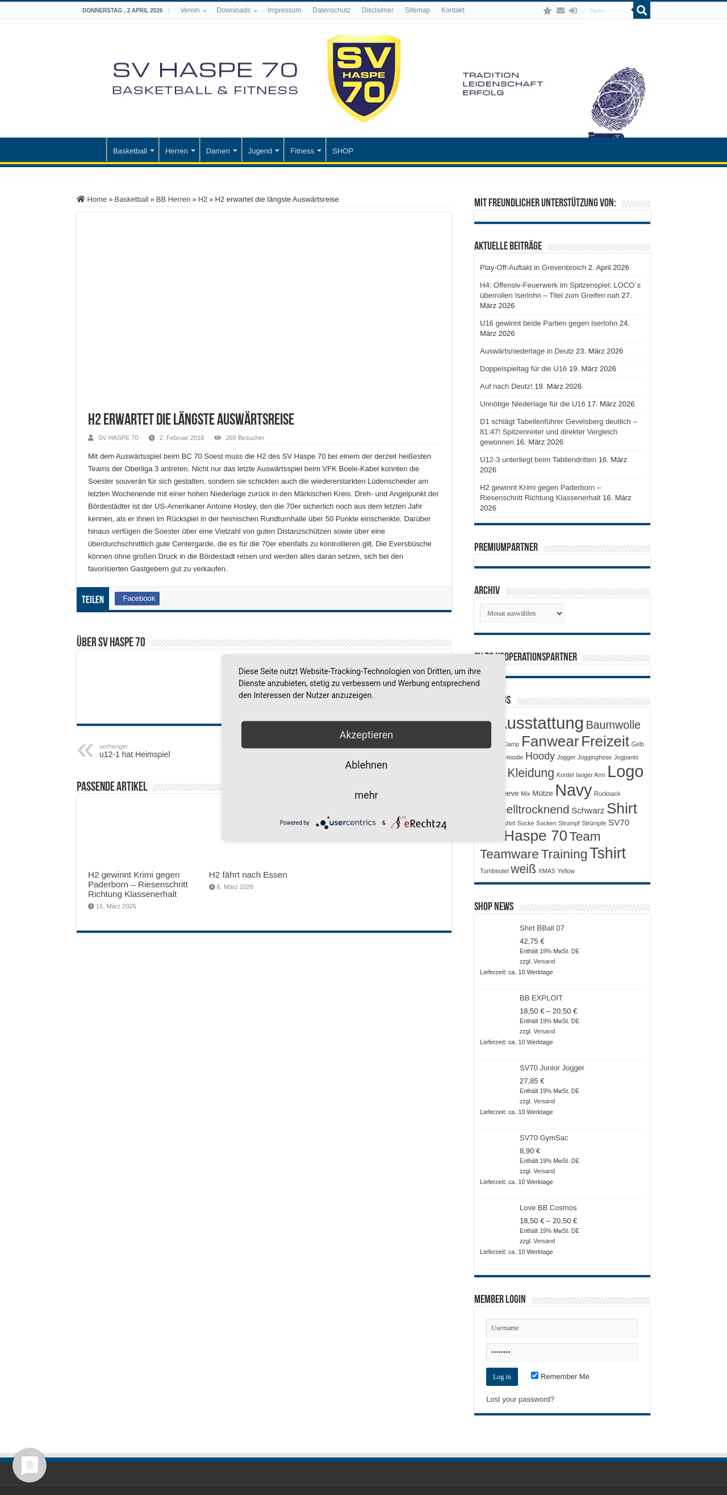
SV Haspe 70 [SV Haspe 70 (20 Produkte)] (523, 835)
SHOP (342, 151)
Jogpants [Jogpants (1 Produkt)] (626, 757)
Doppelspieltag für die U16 (523, 368)
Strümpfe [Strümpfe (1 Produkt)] (594, 823)
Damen (218, 151)
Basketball (130, 151)
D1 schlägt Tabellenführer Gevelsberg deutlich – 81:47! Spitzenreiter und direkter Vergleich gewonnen (558, 431)
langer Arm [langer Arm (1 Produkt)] (590, 774)
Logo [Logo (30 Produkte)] (625, 771)
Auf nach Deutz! (506, 386)
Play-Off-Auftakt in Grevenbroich (533, 267)
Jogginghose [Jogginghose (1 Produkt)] (595, 757)
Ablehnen (366, 765)
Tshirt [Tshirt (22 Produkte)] (608, 853)
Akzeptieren (367, 735)
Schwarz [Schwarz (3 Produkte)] (587, 810)
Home (92, 199)
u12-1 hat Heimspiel (157, 751)
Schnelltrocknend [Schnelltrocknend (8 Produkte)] (524, 809)
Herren (176, 151)
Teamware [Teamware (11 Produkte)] (509, 854)
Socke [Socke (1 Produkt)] (525, 823)
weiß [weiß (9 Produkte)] (523, 869)
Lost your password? (520, 1399)
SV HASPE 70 (118, 437)
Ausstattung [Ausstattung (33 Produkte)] (540, 722)
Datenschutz (331, 10)
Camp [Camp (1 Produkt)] (511, 744)
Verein (190, 10)
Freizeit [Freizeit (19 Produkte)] (605, 741)
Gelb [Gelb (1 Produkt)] (637, 744)
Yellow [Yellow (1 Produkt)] (566, 870)
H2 (203, 199)
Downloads (233, 10)
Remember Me (560, 1376)
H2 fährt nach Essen (248, 874)
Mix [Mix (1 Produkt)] (525, 793)
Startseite (91, 149)
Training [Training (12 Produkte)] (564, 853)
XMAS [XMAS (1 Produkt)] (546, 870)
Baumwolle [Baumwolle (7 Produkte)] (613, 725)
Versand (544, 961)
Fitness (302, 151)
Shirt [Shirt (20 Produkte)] (622, 808)
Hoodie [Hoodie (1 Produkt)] (514, 757)
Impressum (284, 10)
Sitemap (417, 10)
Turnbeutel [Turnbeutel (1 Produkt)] (494, 870)
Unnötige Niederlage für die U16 (533, 404)
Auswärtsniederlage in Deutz (527, 351)
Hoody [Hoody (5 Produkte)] (540, 756)
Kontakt (453, 10)
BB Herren (173, 199)
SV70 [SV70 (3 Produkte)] (618, 822)
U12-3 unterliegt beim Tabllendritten (538, 459)
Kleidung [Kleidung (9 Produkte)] (530, 773)
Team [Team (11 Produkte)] (585, 836)
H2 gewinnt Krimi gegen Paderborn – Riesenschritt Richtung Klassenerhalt (138, 884)
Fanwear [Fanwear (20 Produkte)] (550, 741)
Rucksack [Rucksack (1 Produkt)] (607, 793)
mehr (366, 795)
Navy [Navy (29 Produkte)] (573, 790)
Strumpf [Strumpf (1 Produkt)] (568, 823)
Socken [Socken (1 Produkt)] (546, 823)
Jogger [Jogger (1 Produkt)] (566, 757)
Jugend (260, 151)
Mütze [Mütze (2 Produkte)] (542, 793)
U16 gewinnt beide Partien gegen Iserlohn (548, 323)
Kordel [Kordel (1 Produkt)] (565, 774)
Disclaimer (378, 10)
